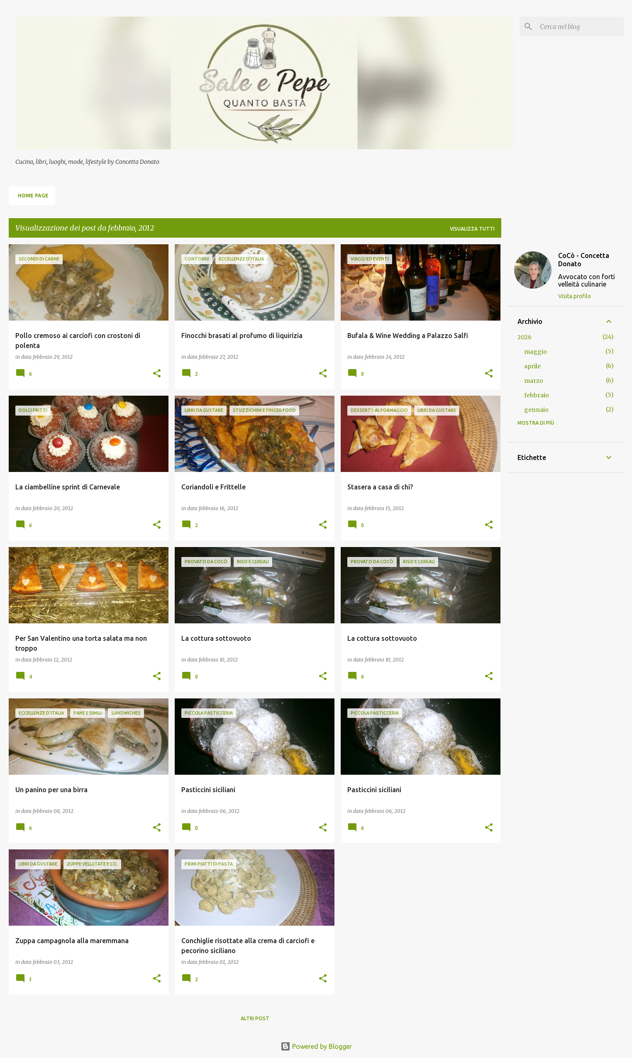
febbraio (536, 395)
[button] (157, 373)
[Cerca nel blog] (580, 26)
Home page (33, 195)
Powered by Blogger (316, 1046)
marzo (533, 380)
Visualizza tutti (472, 228)
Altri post (255, 1018)
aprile (532, 366)
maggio (535, 351)
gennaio (536, 409)
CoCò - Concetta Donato (583, 260)
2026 (524, 337)
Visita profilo (574, 296)
